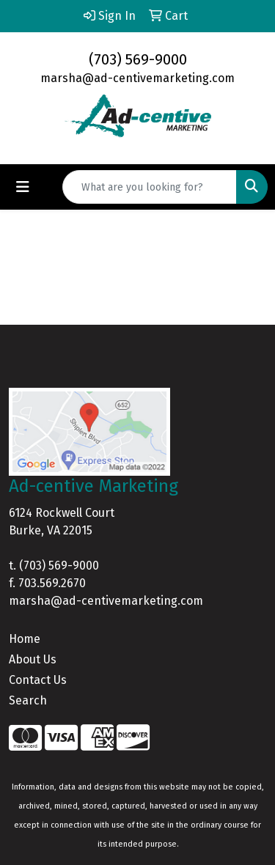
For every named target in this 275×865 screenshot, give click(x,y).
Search (28, 700)
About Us (32, 659)
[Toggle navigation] (22, 187)
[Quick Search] (149, 187)
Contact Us (38, 680)
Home (24, 639)
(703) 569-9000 (138, 59)
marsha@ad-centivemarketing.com (137, 78)
